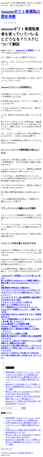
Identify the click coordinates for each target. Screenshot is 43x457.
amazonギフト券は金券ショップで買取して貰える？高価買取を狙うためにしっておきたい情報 (23, 386)
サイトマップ (6, 449)
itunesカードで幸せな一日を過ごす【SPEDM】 (20, 353)
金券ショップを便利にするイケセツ (15, 305)
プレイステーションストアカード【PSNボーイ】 (21, 290)
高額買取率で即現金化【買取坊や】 (15, 288)
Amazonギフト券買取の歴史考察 (20, 453)
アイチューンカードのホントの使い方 (16, 302)
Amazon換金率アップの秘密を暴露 (15, 324)
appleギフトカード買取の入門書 (14, 334)
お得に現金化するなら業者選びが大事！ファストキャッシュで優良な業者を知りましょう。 (23, 379)
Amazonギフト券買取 (24, 50)
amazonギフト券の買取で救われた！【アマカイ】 (21, 346)
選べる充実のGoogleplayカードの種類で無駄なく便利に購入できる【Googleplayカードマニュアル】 (21, 283)
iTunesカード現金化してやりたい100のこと (18, 326)
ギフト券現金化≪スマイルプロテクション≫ (19, 307)
